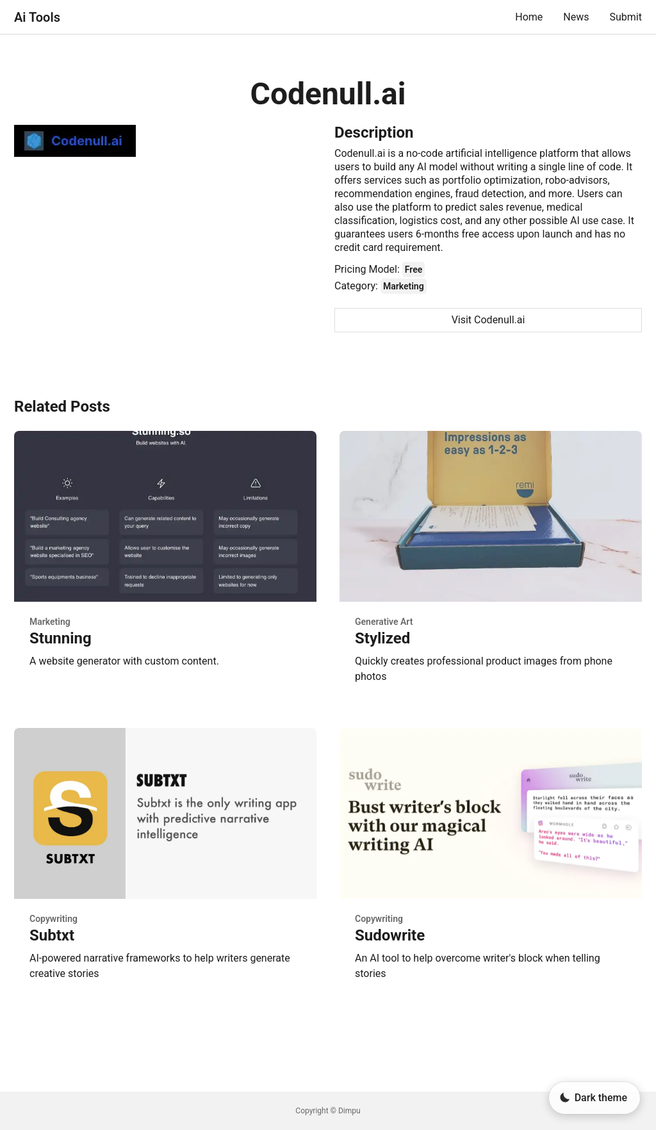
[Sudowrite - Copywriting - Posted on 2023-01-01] (491, 865)
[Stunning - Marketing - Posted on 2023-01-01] (165, 568)
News (576, 17)
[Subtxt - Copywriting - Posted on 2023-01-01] (165, 865)
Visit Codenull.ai (488, 320)
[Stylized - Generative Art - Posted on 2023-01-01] (491, 568)
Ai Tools (37, 17)
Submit (626, 17)
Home (529, 17)
